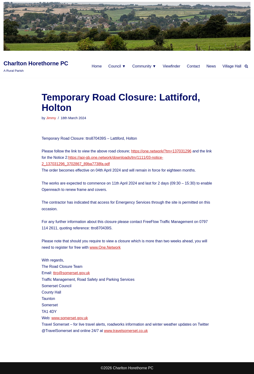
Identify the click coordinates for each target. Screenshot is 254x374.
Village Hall (231, 66)
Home (97, 66)
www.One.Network (105, 247)
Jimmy (51, 118)
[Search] (246, 66)
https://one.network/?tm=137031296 (161, 151)
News (211, 66)
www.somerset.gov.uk (69, 318)
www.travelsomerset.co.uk (126, 331)
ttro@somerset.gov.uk (71, 273)
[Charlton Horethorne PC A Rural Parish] (36, 66)
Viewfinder (171, 66)
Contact (193, 66)
